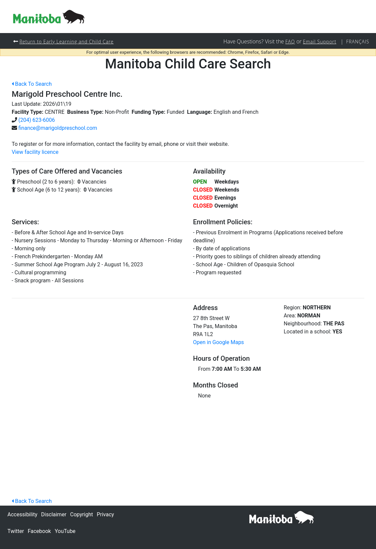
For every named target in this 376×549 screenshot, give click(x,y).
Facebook (39, 531)
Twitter (15, 531)
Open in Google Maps (218, 342)
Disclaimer (53, 514)
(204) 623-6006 (36, 120)
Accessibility (22, 514)
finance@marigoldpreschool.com (57, 128)
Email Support (318, 41)
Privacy (105, 514)
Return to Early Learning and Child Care (68, 41)
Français (357, 41)
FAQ (288, 41)
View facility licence (35, 152)
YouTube (65, 531)
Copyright (81, 514)
